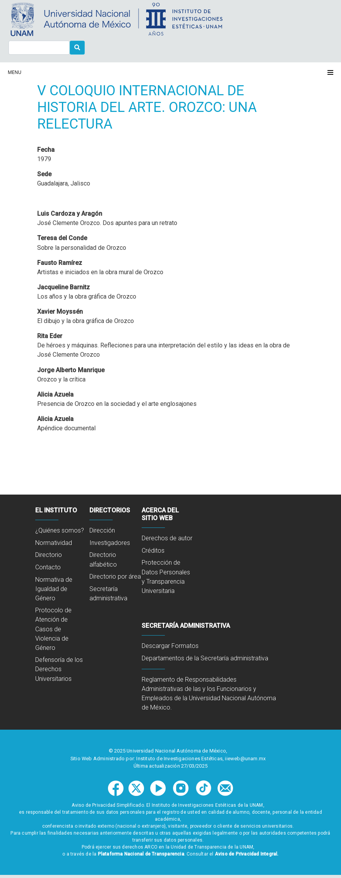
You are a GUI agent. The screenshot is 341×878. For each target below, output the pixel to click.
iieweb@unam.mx (245, 758)
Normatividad (53, 542)
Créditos (153, 550)
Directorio (48, 554)
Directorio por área (115, 576)
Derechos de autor (167, 538)
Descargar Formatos (170, 645)
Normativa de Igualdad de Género (53, 589)
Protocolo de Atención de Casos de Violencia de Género (53, 629)
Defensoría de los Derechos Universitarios (59, 669)
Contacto (48, 567)
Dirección (102, 530)
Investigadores (109, 542)
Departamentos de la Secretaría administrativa (205, 658)
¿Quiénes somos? (59, 530)
